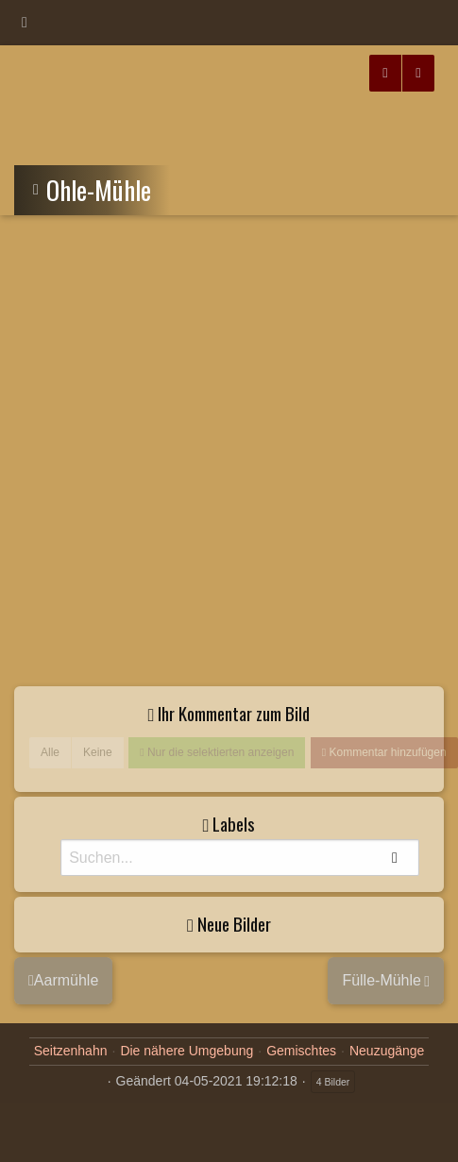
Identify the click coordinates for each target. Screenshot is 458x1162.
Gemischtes (301, 1050)
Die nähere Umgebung (186, 1050)
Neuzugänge (386, 1050)
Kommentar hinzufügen (386, 752)
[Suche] (239, 857)
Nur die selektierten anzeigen (219, 752)
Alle (50, 752)
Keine (97, 752)
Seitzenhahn (71, 1050)
